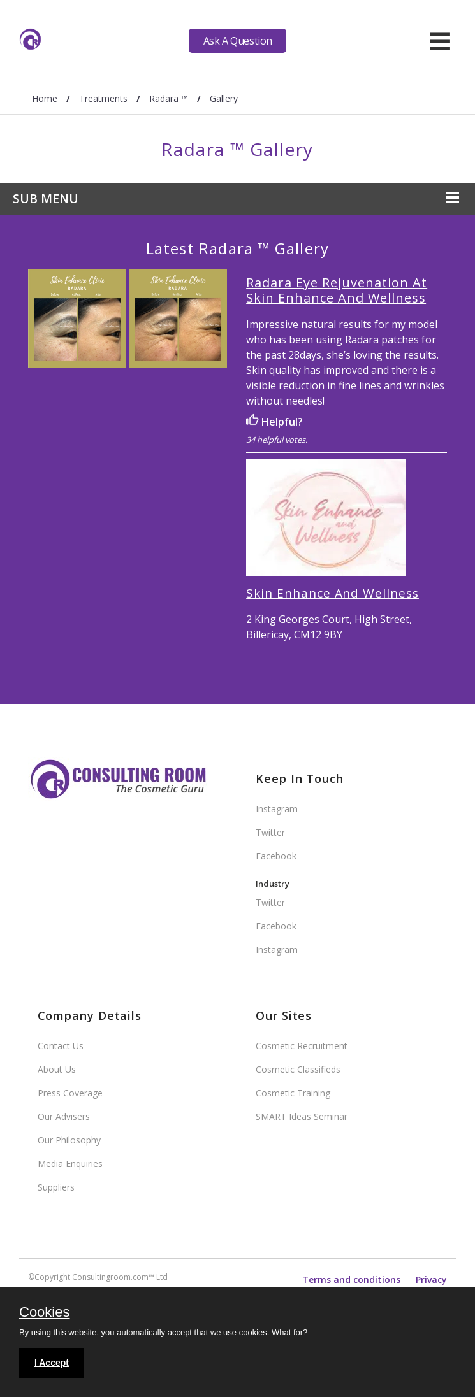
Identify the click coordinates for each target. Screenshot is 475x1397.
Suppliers (56, 1187)
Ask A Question (237, 41)
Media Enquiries (70, 1163)
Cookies (44, 1313)
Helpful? (274, 422)
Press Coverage (70, 1093)
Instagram (277, 809)
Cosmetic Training (293, 1093)
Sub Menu (45, 198)
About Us (57, 1069)
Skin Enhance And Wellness (332, 593)
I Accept (51, 1363)
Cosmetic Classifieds (298, 1069)
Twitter (270, 832)
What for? (289, 1332)
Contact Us (61, 1046)
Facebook (276, 856)
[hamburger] (440, 41)
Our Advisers (64, 1116)
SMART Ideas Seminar (301, 1116)
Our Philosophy (69, 1140)
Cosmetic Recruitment (301, 1046)
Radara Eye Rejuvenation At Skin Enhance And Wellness (336, 290)
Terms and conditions (351, 1279)
